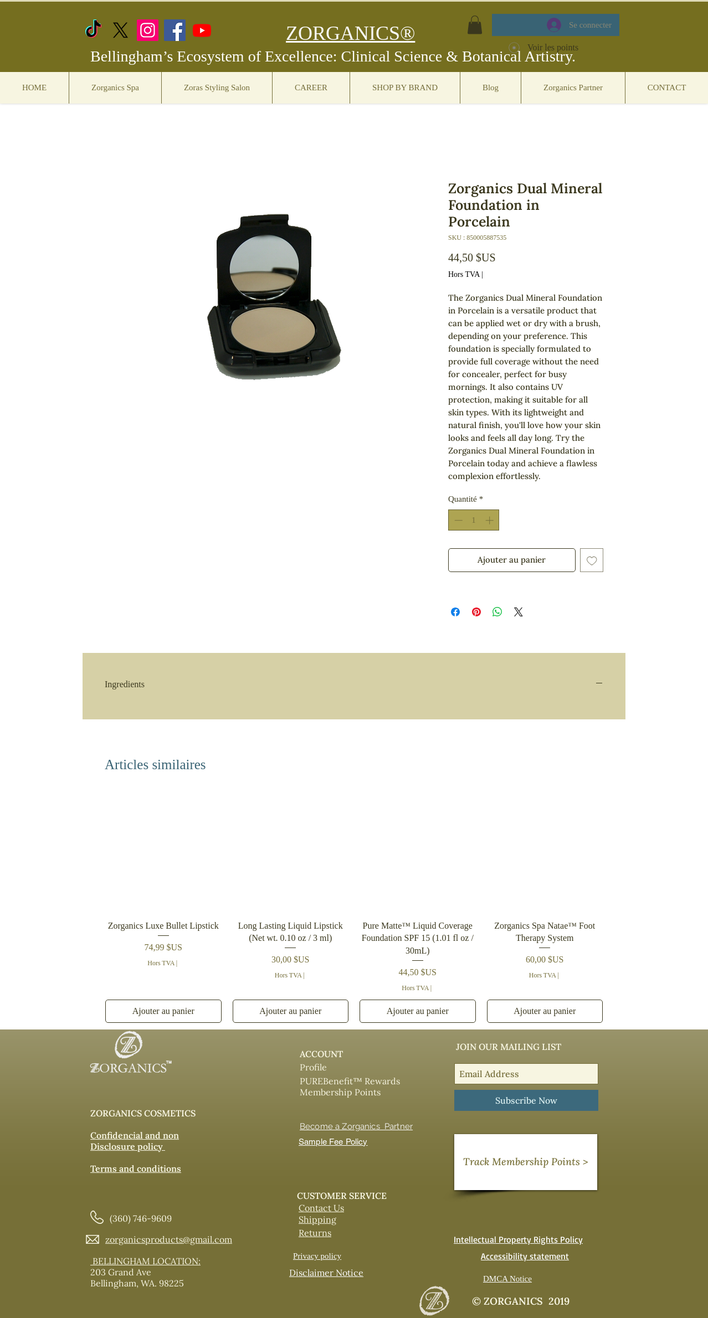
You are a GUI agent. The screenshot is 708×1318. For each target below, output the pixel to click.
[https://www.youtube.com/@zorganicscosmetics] (202, 30)
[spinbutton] (474, 520)
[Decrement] (457, 520)
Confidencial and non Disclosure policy (134, 1141)
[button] (475, 25)
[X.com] (120, 30)
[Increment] (490, 520)
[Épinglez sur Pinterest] (476, 612)
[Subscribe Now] (526, 1100)
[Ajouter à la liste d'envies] (592, 560)
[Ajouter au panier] (163, 1011)
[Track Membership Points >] (525, 1162)
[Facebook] (175, 30)
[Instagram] (147, 30)
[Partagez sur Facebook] (455, 612)
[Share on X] (518, 612)
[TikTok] (93, 30)
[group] (354, 908)
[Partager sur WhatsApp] (497, 612)
